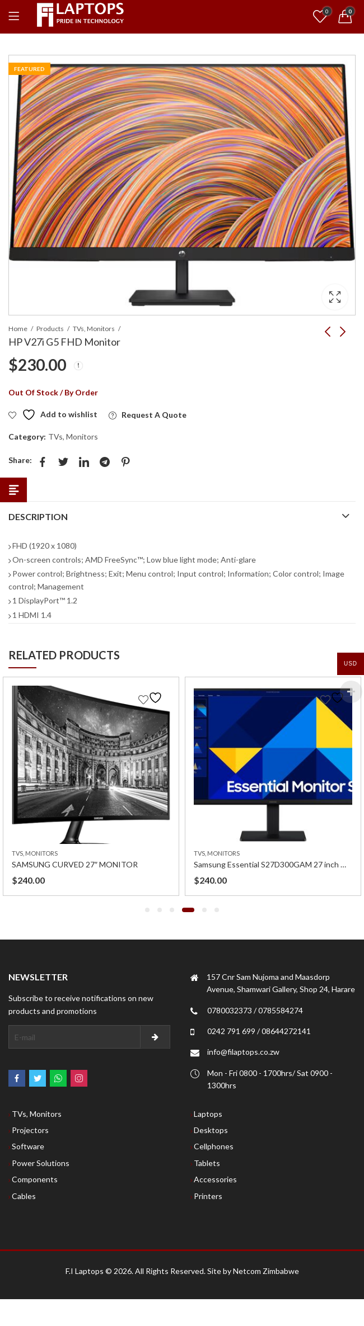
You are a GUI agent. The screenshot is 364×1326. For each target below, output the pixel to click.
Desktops (211, 1130)
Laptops (208, 1114)
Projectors (30, 1130)
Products (50, 328)
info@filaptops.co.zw (243, 1051)
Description (38, 516)
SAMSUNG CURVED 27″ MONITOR (75, 864)
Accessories (215, 1179)
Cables (24, 1196)
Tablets (207, 1163)
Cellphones (214, 1146)
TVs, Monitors (94, 328)
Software (28, 1146)
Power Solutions (40, 1163)
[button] (147, 910)
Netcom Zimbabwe (266, 1271)
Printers (208, 1196)
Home (17, 328)
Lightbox (335, 297)
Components (35, 1179)
